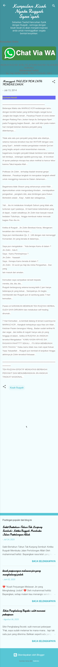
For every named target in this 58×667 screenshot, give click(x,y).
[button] (54, 82)
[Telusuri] (54, 6)
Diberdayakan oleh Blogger (29, 654)
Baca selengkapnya (44, 561)
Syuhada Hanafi (9, 98)
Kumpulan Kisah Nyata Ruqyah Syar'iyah (29, 11)
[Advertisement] (29, 486)
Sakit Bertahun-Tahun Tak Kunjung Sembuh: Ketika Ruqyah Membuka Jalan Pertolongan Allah (22, 531)
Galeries (36, 661)
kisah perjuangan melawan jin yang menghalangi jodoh (21, 573)
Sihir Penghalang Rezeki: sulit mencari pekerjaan (23, 612)
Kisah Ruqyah (17, 387)
